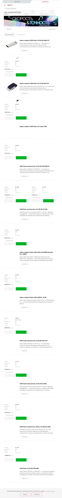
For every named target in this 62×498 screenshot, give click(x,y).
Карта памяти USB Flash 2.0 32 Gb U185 (33, 126)
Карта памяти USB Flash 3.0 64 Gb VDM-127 (34, 40)
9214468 (17, 187)
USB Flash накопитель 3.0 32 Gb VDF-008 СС (34, 166)
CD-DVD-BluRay (21, 34)
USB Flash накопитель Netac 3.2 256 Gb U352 (35, 427)
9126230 (17, 275)
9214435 (17, 404)
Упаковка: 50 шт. (9, 115)
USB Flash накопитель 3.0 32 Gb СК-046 (33, 384)
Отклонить (37, 494)
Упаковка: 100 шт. (9, 72)
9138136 (17, 104)
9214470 (44, 187)
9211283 (17, 447)
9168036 (17, 318)
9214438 (17, 230)
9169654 (17, 145)
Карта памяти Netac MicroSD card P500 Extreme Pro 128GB (36, 253)
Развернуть (25, 50)
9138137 (17, 61)
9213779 (17, 361)
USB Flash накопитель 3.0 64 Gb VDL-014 (33, 341)
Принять (25, 494)
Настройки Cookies (50, 491)
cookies (42, 491)
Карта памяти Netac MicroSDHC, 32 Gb (33, 297)
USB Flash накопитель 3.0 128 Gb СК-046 (33, 209)
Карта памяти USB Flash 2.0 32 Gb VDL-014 (34, 83)
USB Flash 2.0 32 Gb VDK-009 (29, 468)
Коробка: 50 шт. (9, 197)
